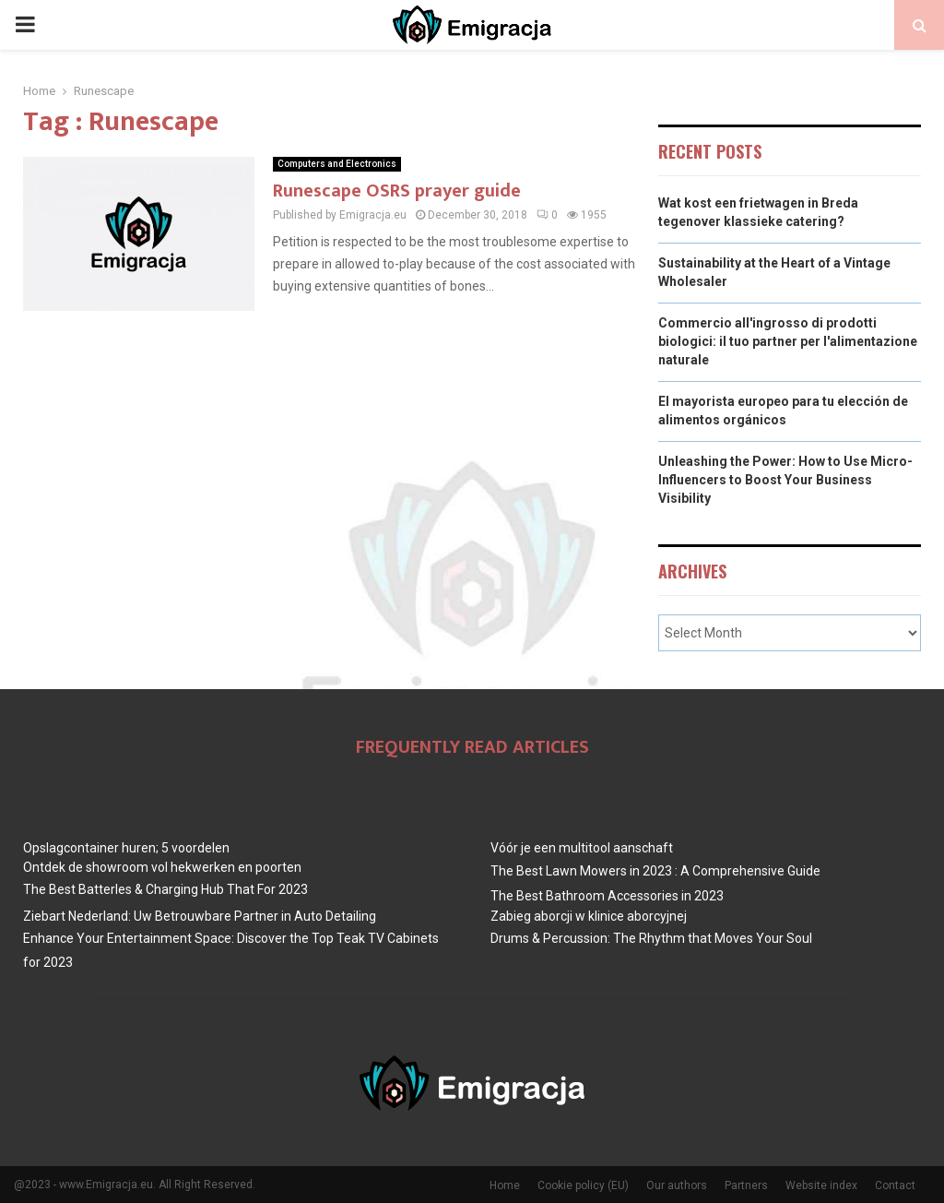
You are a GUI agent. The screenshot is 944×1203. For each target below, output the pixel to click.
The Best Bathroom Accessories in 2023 (607, 895)
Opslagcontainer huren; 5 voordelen (126, 847)
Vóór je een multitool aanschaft (581, 847)
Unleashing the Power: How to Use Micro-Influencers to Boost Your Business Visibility (785, 479)
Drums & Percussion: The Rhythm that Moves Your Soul (651, 938)
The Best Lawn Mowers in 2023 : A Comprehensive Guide (655, 871)
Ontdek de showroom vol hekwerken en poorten (162, 867)
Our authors (676, 1185)
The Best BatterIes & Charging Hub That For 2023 (165, 889)
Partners (746, 1185)
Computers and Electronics (336, 164)
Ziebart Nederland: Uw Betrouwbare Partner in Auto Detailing (199, 916)
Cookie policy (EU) (583, 1185)
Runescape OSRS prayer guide (397, 191)
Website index (821, 1185)
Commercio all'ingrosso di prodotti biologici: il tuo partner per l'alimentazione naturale (787, 341)
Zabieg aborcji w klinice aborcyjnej (588, 916)
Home (505, 1185)
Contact (895, 1185)
